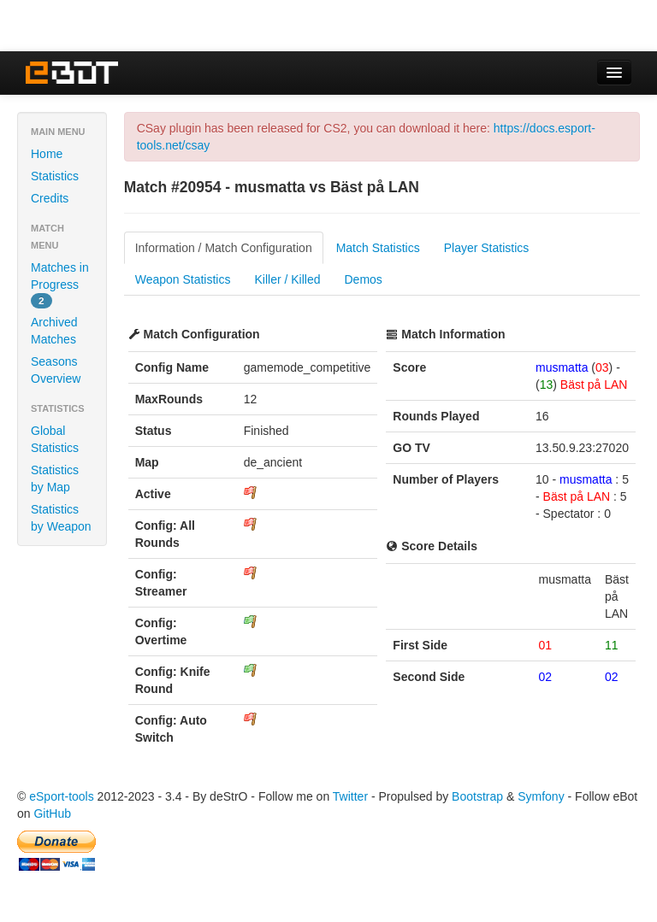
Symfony (541, 796)
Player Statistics (487, 248)
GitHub (52, 813)
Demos (363, 279)
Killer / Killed (287, 279)
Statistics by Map (55, 478)
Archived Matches (54, 330)
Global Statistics (55, 439)
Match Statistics (378, 248)
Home (46, 154)
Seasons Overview (55, 370)
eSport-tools (61, 796)
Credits (49, 198)
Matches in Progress (60, 284)
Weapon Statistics (183, 279)
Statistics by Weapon (61, 517)
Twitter (350, 796)
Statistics (55, 176)
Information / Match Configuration (223, 248)
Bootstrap (477, 796)
